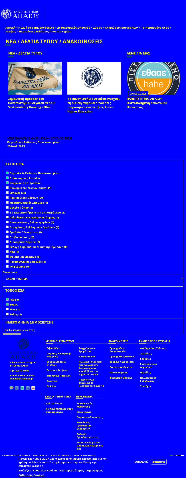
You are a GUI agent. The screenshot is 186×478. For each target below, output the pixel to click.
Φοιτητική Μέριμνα (121, 377)
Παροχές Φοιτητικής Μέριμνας (59, 355)
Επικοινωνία (84, 412)
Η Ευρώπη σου (87, 356)
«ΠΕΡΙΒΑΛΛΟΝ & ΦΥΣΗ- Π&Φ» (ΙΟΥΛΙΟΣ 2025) (39, 138)
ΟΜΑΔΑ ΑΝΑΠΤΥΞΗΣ (85, 456)
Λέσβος (10, 31)
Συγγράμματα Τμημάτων (87, 350)
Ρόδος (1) (16, 314)
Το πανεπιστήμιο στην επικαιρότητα (59, 410)
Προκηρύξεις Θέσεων (122, 356)
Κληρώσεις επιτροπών (121, 27)
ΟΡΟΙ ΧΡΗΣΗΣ (40, 456)
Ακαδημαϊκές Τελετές (153, 348)
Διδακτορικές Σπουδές (73, 27)
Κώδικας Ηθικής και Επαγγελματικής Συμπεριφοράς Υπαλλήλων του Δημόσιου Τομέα (90, 368)
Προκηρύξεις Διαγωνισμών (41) (30, 188)
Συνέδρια (145, 386)
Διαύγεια (52, 381)
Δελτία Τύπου (54, 403)
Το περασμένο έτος (155, 27)
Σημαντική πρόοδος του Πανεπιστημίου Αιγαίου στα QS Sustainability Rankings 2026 (31, 103)
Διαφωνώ (158, 461)
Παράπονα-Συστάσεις (90, 417)
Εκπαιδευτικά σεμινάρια (148, 366)
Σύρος (97, 27)
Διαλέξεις (146, 353)
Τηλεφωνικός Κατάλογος (84, 405)
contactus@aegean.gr (22, 378)
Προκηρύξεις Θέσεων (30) (27, 197)
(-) (7, 330)
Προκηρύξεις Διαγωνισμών (118, 350)
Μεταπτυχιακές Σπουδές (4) (29, 202)
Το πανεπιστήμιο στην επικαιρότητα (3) (37, 212)
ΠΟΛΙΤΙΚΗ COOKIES (61, 456)
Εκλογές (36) (18, 193)
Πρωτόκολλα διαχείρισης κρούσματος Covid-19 (91, 382)
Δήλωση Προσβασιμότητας (88, 435)
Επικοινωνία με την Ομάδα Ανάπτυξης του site (90, 445)
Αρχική (10, 27)
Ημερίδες (145, 372)
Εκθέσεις (145, 358)
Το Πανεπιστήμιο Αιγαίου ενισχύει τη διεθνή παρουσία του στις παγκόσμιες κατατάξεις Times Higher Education (93, 105)
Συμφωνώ (141, 461)
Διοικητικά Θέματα (121, 367)
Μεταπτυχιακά (119, 372)
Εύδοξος (51, 386)
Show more (10, 272)
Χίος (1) (15, 309)
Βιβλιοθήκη (53, 348)
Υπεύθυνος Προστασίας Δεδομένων (84, 425)
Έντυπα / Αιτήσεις (57, 370)
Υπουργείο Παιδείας (58, 375)
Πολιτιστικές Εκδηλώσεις (148, 379)
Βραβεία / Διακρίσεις (122, 361)
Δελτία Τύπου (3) (21, 207)
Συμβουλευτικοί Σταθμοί (56, 363)
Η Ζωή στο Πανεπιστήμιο (36, 27)
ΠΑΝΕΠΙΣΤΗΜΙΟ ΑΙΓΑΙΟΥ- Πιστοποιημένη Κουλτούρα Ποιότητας (147, 103)
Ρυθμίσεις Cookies (31, 475)
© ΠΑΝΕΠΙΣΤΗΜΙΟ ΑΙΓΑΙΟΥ (16, 456)
